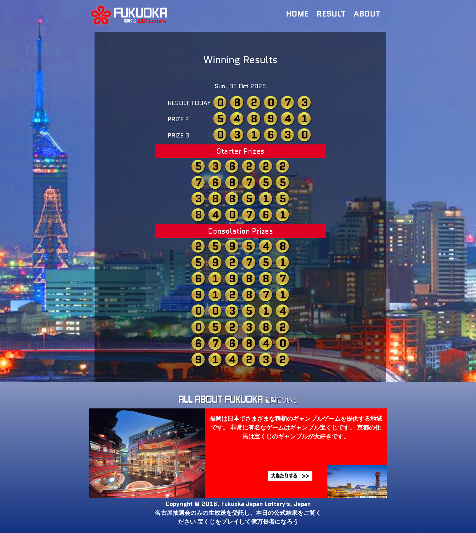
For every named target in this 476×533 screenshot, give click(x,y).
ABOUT (367, 13)
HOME (297, 13)
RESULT (331, 13)
